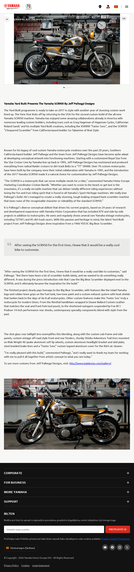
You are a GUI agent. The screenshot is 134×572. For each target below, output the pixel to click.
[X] (127, 547)
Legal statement (41, 565)
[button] (126, 6)
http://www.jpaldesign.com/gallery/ (90, 363)
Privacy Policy (11, 565)
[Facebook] (112, 547)
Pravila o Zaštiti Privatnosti (115, 538)
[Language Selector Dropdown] (116, 6)
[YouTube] (105, 547)
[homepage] (12, 7)
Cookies (25, 565)
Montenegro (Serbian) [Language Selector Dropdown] (20, 548)
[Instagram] (120, 547)
